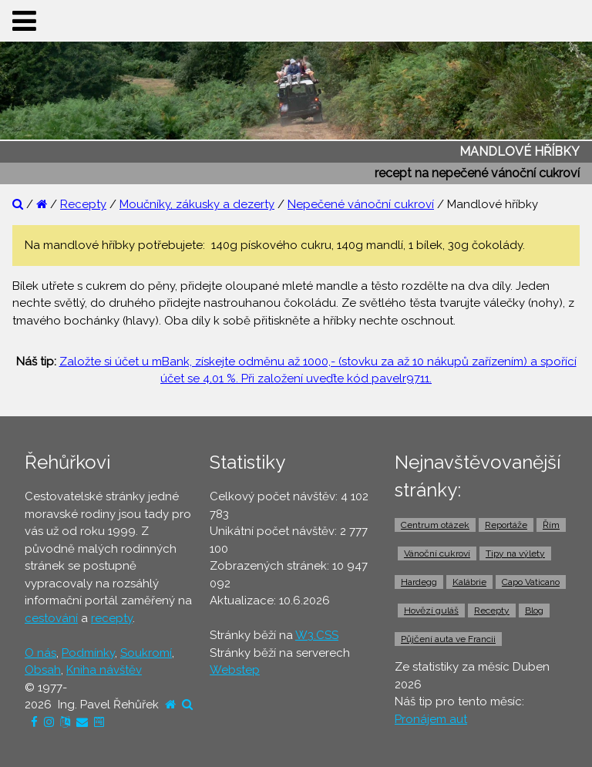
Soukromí (146, 653)
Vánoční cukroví (437, 553)
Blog (534, 610)
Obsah (43, 670)
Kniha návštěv (104, 670)
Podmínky (88, 653)
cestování (51, 618)
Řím (551, 525)
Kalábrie (469, 582)
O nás (40, 653)
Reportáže (506, 525)
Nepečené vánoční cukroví (361, 204)
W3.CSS (316, 635)
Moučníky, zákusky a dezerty (196, 204)
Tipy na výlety (515, 553)
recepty (112, 618)
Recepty (83, 204)
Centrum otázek (435, 525)
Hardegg (419, 582)
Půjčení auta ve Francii (448, 639)
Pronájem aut (431, 719)
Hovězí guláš (431, 610)
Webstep (235, 670)
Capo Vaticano (531, 582)
